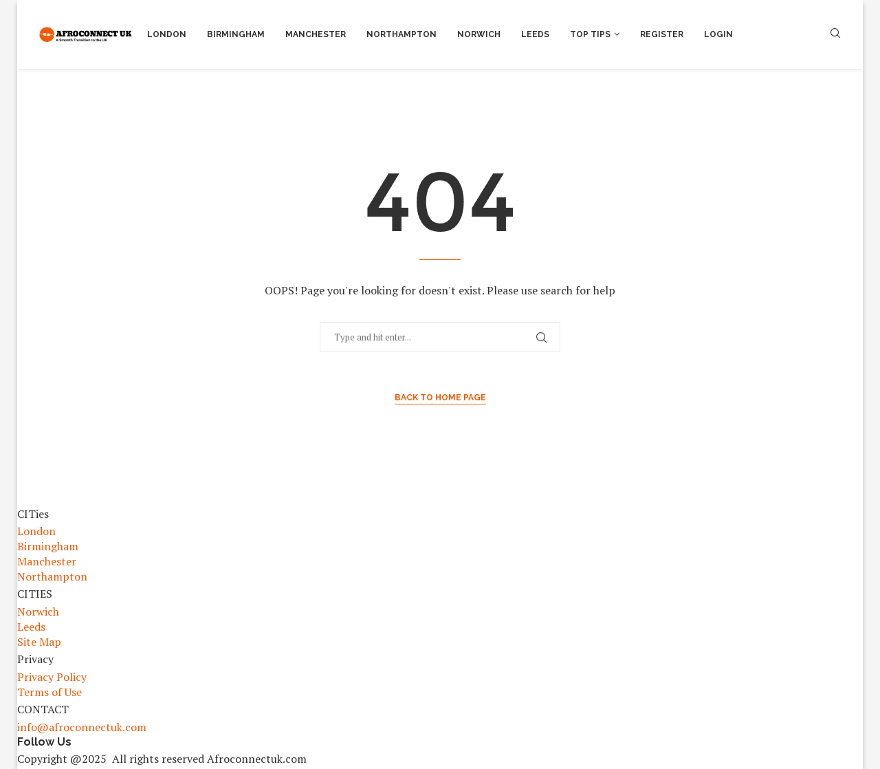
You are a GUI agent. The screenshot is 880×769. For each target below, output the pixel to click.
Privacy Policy (52, 676)
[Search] (835, 34)
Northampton (401, 34)
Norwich (478, 34)
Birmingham (236, 34)
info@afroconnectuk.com (81, 727)
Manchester (315, 34)
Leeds (535, 34)
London (166, 34)
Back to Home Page (440, 397)
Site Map (39, 641)
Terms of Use (49, 692)
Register (661, 34)
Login (718, 34)
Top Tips (590, 34)
